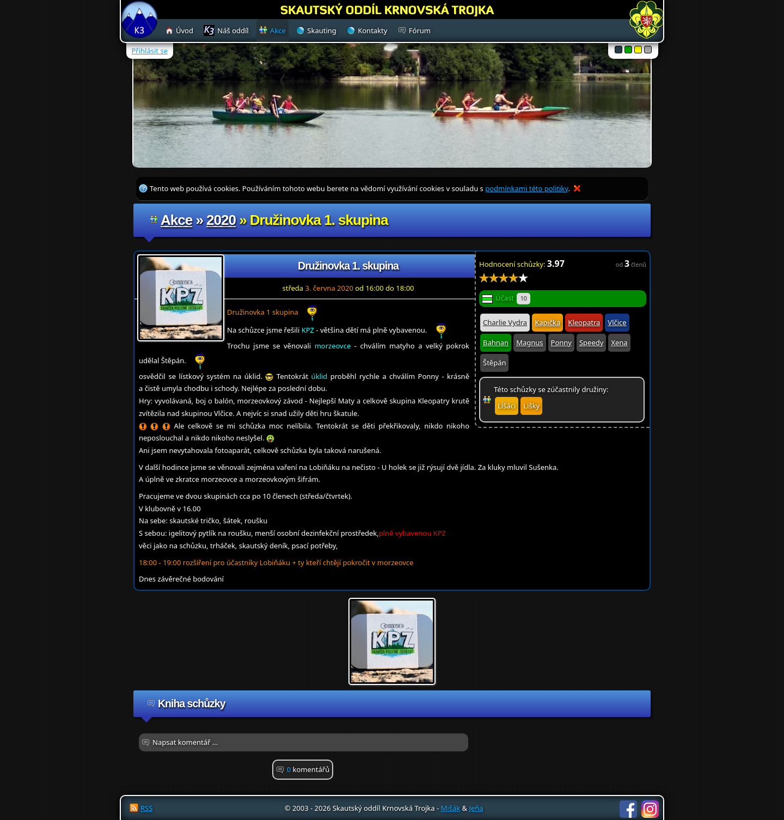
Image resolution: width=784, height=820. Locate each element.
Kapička (547, 322)
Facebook (628, 809)
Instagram (650, 809)
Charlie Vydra (505, 322)
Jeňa (476, 808)
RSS (146, 808)
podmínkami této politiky (526, 188)
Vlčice (617, 322)
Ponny (561, 342)
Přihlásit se (150, 51)
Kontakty (372, 30)
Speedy (591, 342)
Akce (176, 220)
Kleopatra (584, 322)
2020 (221, 220)
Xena (619, 342)
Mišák (451, 808)
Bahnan (496, 342)
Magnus (529, 342)
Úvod (184, 30)
